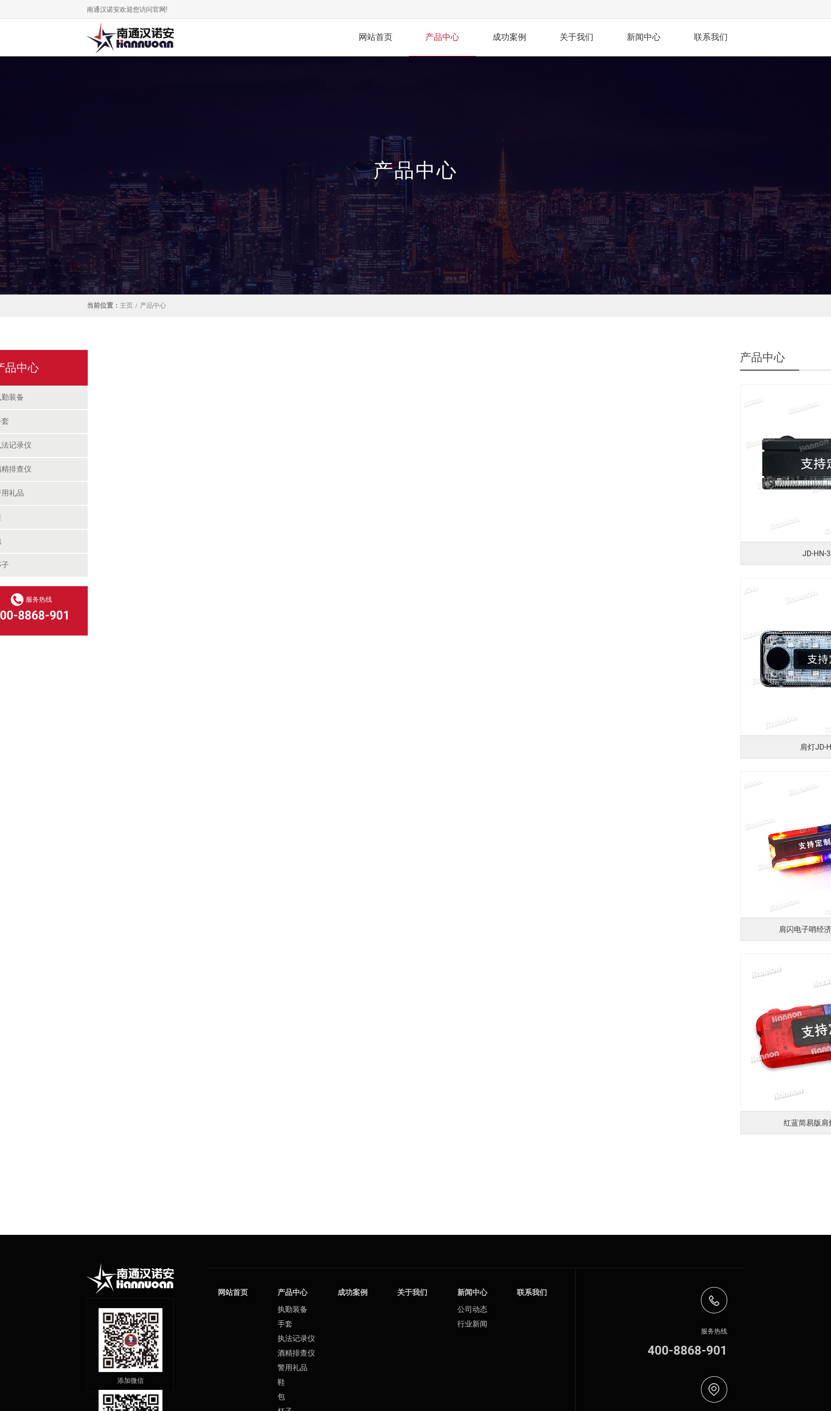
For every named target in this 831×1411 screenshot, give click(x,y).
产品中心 (442, 37)
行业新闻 (472, 1323)
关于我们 (576, 37)
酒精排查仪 (118, 469)
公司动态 (472, 1309)
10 (588, 1174)
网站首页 (375, 37)
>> (636, 1174)
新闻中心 (644, 37)
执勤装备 (115, 397)
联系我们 (711, 37)
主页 (126, 305)
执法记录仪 (118, 445)
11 (612, 1174)
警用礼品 (115, 492)
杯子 (107, 564)
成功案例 (509, 37)
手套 (107, 421)
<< (373, 1174)
